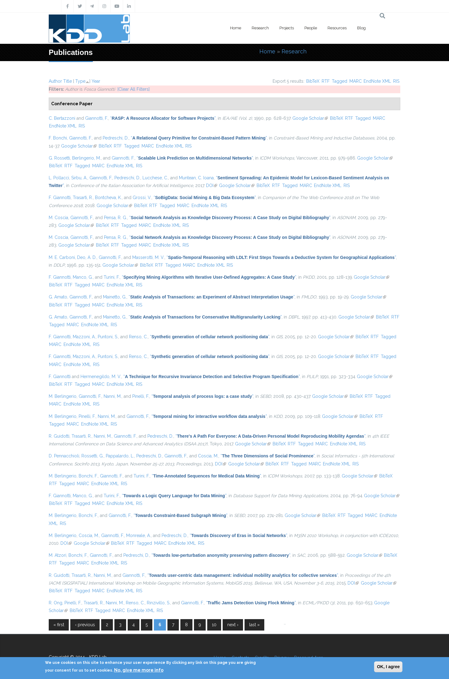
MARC (355, 81)
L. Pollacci (59, 177)
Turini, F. (112, 277)
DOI (211, 185)
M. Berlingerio (62, 396)
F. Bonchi (58, 137)
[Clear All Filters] (133, 89)
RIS (396, 81)
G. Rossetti (59, 158)
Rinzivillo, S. (158, 602)
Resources (337, 28)
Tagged (339, 81)
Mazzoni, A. (84, 336)
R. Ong (55, 602)
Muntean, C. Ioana (196, 177)
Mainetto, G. (114, 296)
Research (260, 28)
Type (80, 81)
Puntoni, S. (108, 336)
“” (163, 118)
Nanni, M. (113, 396)
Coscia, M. (208, 455)
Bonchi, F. (88, 475)
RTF (326, 81)
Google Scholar (310, 118)
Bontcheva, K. (108, 197)
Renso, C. (138, 336)
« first (58, 624)
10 (214, 624)
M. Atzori (57, 555)
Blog (361, 28)
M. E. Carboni (62, 257)
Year (96, 81)
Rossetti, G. (92, 455)
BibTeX (312, 81)
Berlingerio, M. (86, 158)
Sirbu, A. (79, 177)
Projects (286, 28)
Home (235, 28)
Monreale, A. (138, 535)
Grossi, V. (142, 197)
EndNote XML (377, 81)
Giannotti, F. (96, 118)
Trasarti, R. (83, 197)
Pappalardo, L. (120, 455)
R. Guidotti (59, 436)
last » (254, 624)
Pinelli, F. (140, 396)
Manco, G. (83, 277)
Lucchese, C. (155, 177)
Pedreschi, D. (116, 137)
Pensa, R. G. (115, 217)
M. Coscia (58, 217)
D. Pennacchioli (64, 455)
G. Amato (58, 296)
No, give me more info (138, 670)
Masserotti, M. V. (148, 257)
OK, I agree (388, 666)
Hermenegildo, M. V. (100, 376)
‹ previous (85, 624)
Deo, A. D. (87, 257)
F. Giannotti (60, 197)
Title (67, 81)
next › (232, 624)
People (310, 28)
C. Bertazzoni (62, 118)
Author (55, 81)
